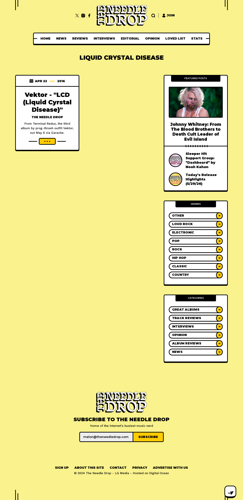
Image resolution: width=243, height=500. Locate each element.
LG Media (122, 473)
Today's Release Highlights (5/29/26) (201, 179)
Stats (196, 38)
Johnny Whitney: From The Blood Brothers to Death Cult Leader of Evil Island (195, 132)
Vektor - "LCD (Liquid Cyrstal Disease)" (47, 102)
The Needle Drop (47, 117)
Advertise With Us (170, 468)
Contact (118, 468)
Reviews (80, 38)
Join (168, 15)
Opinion (152, 38)
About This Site (89, 468)
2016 (61, 81)
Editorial (130, 38)
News (61, 38)
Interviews (104, 38)
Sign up (62, 468)
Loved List (175, 38)
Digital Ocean (159, 473)
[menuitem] (45, 38)
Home (45, 38)
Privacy (139, 468)
